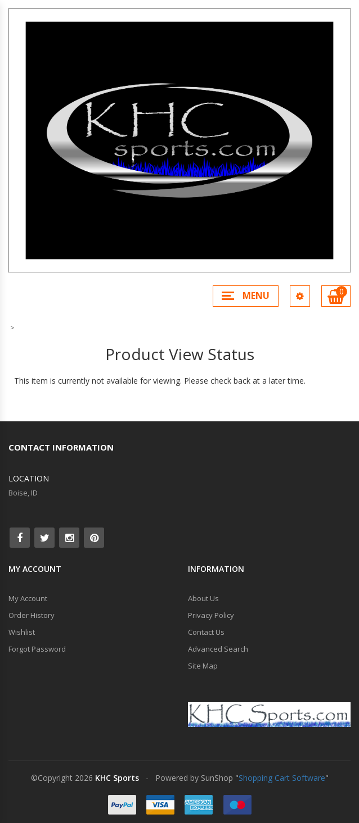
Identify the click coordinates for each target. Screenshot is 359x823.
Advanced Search (218, 649)
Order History (31, 615)
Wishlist (21, 632)
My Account (27, 598)
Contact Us (206, 632)
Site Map (203, 666)
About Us (203, 598)
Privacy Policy (211, 615)
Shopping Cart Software (282, 777)
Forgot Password (37, 649)
